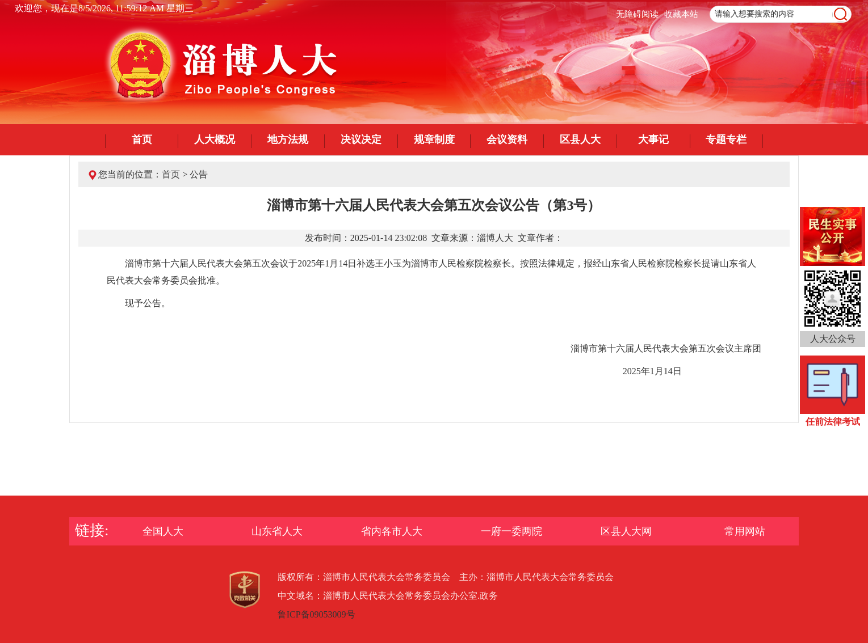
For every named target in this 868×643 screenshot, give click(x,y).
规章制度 (434, 139)
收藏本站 (681, 14)
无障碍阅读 (637, 14)
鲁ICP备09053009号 (316, 614)
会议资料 (507, 139)
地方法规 (287, 139)
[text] (781, 14)
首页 (142, 139)
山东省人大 (277, 531)
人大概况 (214, 139)
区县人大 (580, 139)
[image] (840, 14)
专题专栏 (726, 139)
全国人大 (162, 531)
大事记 (653, 139)
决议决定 (361, 139)
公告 (199, 174)
